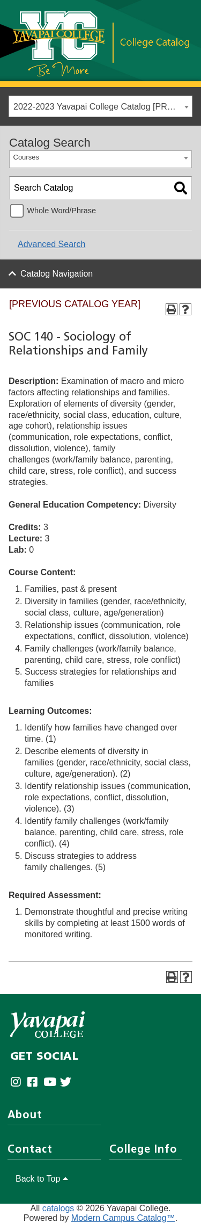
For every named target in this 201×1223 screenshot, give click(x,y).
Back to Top (42, 1178)
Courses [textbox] (26, 157)
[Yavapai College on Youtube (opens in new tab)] (51, 1082)
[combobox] (100, 106)
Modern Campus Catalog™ (123, 1217)
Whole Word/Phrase (61, 210)
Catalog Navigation (56, 273)
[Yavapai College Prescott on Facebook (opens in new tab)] (35, 1082)
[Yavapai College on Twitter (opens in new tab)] (68, 1082)
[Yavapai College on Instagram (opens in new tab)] (18, 1082)
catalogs (58, 1208)
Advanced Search (51, 244)
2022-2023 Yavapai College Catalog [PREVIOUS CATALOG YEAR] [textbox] (102, 106)
